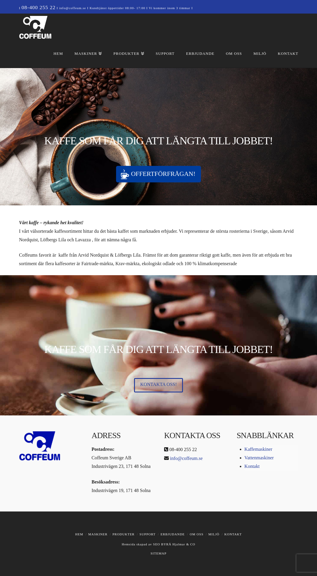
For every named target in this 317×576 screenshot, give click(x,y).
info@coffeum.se (72, 8)
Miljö (213, 534)
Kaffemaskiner (259, 449)
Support (148, 534)
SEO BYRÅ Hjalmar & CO (173, 544)
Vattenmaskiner (259, 457)
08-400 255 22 (39, 7)
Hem (79, 534)
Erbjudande (173, 534)
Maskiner (97, 534)
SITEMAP (158, 553)
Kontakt (252, 466)
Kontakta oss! (158, 384)
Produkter (124, 534)
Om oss (197, 534)
